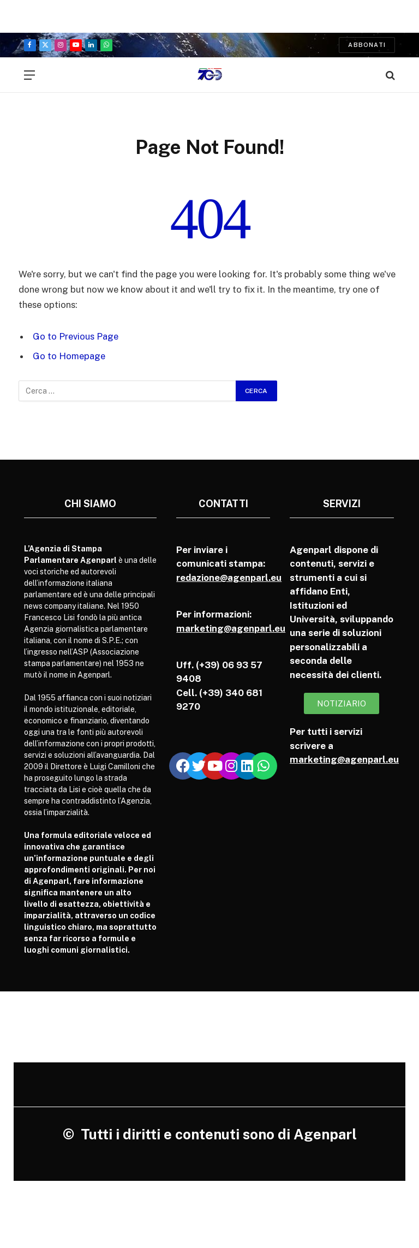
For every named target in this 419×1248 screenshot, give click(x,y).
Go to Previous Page (75, 336)
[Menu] (29, 75)
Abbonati (367, 44)
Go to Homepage (69, 355)
